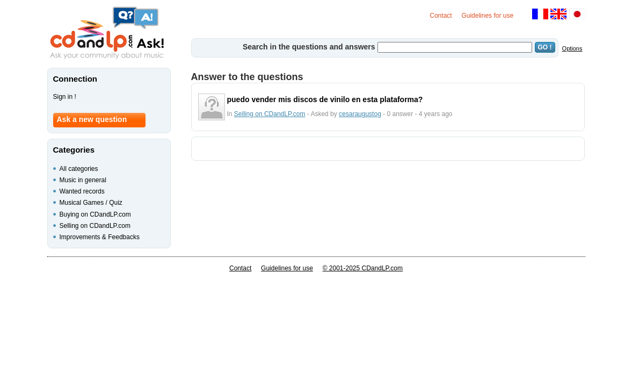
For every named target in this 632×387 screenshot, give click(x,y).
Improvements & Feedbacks (100, 237)
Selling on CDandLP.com (270, 114)
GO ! (545, 47)
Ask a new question (92, 119)
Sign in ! (64, 97)
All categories (79, 169)
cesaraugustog (360, 114)
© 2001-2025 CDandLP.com (363, 268)
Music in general (83, 180)
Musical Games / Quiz (91, 202)
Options (572, 48)
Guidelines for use (487, 15)
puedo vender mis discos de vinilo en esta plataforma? (325, 99)
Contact (441, 15)
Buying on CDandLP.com (95, 214)
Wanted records (82, 191)
